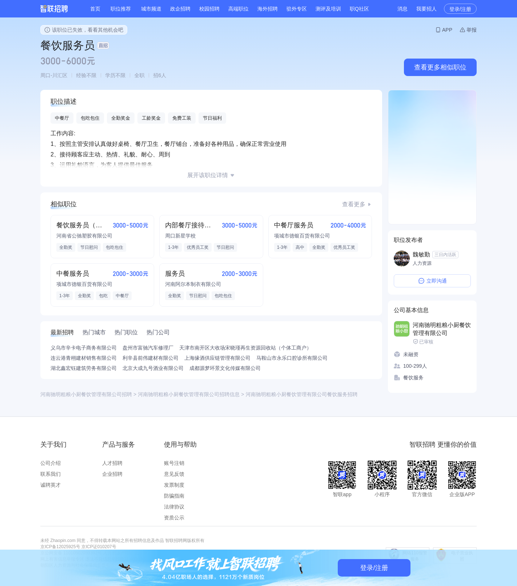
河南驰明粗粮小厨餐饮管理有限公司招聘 (86, 394)
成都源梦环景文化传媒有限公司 (225, 368)
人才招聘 (112, 463)
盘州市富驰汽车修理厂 (148, 348)
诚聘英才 (50, 485)
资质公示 (174, 518)
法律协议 (174, 507)
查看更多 (353, 204)
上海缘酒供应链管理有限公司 (217, 358)
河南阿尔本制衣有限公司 (193, 284)
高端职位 (238, 9)
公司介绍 (50, 463)
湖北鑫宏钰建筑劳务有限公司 (84, 368)
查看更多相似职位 (440, 67)
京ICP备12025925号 (60, 546)
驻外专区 (296, 9)
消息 (402, 9)
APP (447, 30)
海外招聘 (267, 9)
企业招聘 (112, 474)
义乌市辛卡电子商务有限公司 (84, 348)
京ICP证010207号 (98, 546)
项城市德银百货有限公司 (302, 236)
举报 (471, 30)
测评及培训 (328, 9)
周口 (45, 75)
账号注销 (174, 463)
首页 (95, 9)
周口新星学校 (180, 236)
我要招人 (426, 9)
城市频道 (151, 9)
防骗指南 (174, 496)
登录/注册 (460, 9)
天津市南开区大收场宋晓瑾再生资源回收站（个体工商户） (245, 348)
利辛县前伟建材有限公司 (151, 358)
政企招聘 (180, 9)
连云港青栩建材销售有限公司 (84, 358)
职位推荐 (121, 9)
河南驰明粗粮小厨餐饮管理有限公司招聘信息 (189, 394)
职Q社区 (359, 9)
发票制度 (174, 485)
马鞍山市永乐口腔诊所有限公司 (292, 358)
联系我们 (50, 474)
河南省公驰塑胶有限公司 (84, 236)
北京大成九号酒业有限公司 (153, 368)
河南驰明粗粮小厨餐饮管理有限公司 (442, 329)
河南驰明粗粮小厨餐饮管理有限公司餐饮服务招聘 (301, 394)
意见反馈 (174, 474)
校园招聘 (209, 9)
